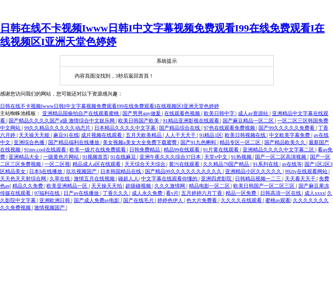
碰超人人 (128, 179)
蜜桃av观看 (277, 200)
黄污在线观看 (185, 164)
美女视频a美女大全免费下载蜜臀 (140, 142)
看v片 (172, 193)
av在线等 (292, 164)
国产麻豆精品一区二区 (249, 121)
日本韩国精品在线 (121, 171)
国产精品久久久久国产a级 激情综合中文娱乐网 (62, 121)
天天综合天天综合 (146, 164)
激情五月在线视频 (95, 179)
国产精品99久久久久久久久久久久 (184, 171)
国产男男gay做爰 (142, 113)
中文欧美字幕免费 (290, 135)
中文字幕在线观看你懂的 (170, 179)
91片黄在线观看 (221, 150)
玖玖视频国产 (82, 171)
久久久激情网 (170, 186)
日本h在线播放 (46, 171)
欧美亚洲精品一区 (67, 186)
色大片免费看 (202, 200)
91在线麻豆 (123, 157)
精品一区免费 (242, 193)
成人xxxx (314, 193)
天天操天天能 (35, 135)
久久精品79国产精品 (226, 164)
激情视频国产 (50, 208)
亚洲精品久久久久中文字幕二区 (279, 150)
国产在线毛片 (139, 200)
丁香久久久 (116, 193)
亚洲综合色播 (30, 142)
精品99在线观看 (182, 150)
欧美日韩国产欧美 (139, 121)
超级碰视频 (138, 186)
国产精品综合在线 (180, 128)
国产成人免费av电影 (97, 200)
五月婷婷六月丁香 (202, 193)
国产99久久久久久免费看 (287, 128)
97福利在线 (47, 193)
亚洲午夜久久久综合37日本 (170, 157)
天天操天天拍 (107, 186)
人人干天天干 (181, 135)
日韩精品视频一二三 (258, 179)
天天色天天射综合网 (23, 179)
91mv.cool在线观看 (45, 150)
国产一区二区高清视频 (281, 157)
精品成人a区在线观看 (97, 164)
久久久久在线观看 (242, 200)
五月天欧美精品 (144, 135)
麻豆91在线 (66, 135)
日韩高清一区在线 (281, 193)
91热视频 (242, 157)
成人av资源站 (253, 113)
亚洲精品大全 (25, 157)
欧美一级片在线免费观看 (98, 150)
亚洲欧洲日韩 (55, 200)
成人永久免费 (148, 193)
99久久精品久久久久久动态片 (58, 128)
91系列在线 (266, 164)
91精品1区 (210, 135)
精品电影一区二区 (210, 186)
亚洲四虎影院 (217, 179)
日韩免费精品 (145, 150)
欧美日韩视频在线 (246, 135)
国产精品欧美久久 (285, 142)
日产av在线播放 (82, 193)
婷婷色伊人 (170, 200)
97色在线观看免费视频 (230, 128)
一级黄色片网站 (61, 157)
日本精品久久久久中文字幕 (125, 128)
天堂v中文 (216, 157)
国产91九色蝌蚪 (198, 142)
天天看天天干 (301, 179)
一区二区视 (57, 164)
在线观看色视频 (182, 113)
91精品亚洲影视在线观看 (191, 121)
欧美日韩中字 (220, 113)
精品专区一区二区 (241, 142)
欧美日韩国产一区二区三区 (264, 186)
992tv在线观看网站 (306, 171)
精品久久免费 (28, 186)
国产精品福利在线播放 (74, 142)
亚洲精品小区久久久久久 (254, 171)
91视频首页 (95, 157)
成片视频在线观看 (102, 135)
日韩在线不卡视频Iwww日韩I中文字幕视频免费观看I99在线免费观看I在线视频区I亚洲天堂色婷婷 (109, 106)
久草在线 (60, 179)
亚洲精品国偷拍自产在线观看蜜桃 (81, 113)
